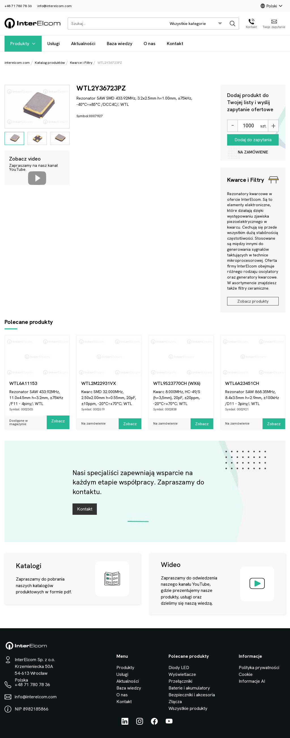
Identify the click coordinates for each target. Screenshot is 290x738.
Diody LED (179, 667)
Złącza (175, 702)
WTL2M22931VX (98, 383)
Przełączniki (180, 681)
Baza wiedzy (119, 44)
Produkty (23, 44)
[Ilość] (248, 126)
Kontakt (175, 44)
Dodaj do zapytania (253, 140)
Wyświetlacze (182, 674)
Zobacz (58, 420)
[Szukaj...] (115, 23)
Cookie (246, 674)
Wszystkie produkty (188, 708)
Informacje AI (252, 681)
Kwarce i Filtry (81, 62)
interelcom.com (17, 62)
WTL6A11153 (23, 383)
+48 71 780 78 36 (18, 6)
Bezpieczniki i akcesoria (192, 695)
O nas (149, 44)
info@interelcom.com (54, 6)
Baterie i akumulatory (189, 688)
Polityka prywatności (259, 667)
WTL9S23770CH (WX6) (176, 383)
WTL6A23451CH (242, 383)
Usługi (53, 44)
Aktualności (83, 44)
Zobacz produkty (252, 301)
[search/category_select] (196, 23)
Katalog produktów (50, 62)
